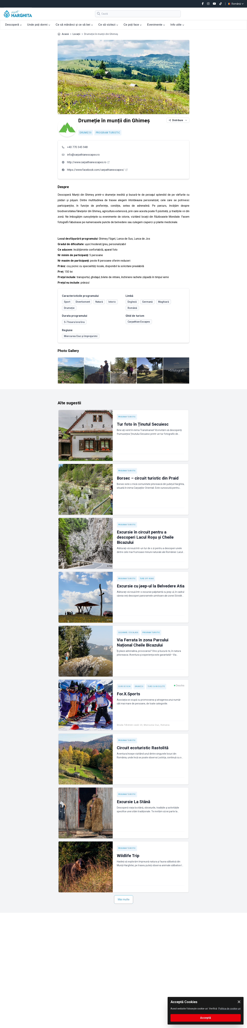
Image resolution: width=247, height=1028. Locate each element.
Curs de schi (124, 686)
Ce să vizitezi (108, 24)
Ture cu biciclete (156, 686)
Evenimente (156, 24)
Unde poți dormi (38, 24)
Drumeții (86, 132)
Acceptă (205, 1017)
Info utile (177, 24)
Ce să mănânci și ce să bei (74, 24)
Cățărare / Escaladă (128, 632)
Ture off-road (147, 579)
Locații (76, 34)
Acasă (65, 34)
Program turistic (108, 132)
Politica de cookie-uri (229, 1008)
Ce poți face (133, 24)
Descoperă (13, 24)
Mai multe (124, 899)
